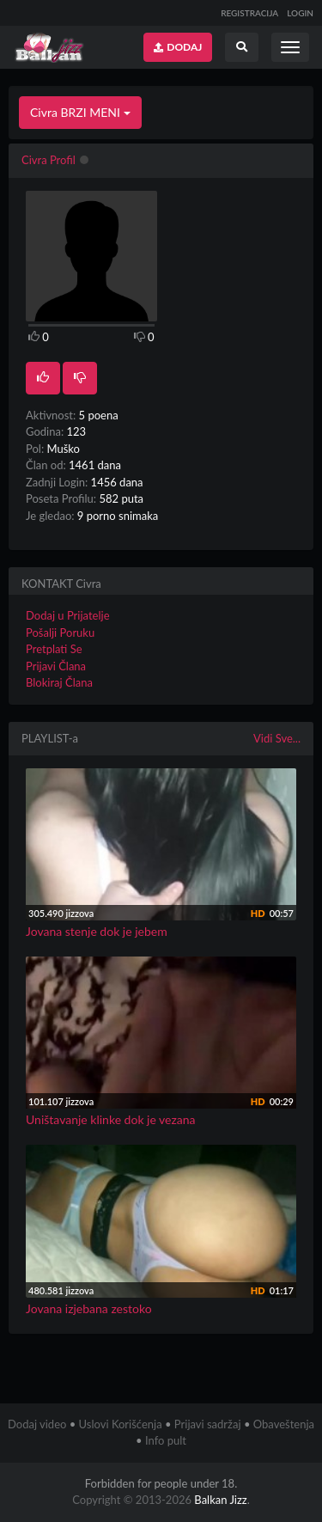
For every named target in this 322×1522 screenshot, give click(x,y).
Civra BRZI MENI (80, 112)
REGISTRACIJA (249, 13)
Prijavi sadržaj (207, 1424)
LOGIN (300, 13)
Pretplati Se (54, 649)
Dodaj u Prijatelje (68, 615)
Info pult (165, 1440)
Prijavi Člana (56, 666)
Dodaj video (37, 1424)
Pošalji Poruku (60, 632)
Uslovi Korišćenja (120, 1424)
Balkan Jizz (220, 1500)
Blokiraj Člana (59, 682)
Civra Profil (48, 160)
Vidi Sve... (277, 738)
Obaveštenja (283, 1424)
